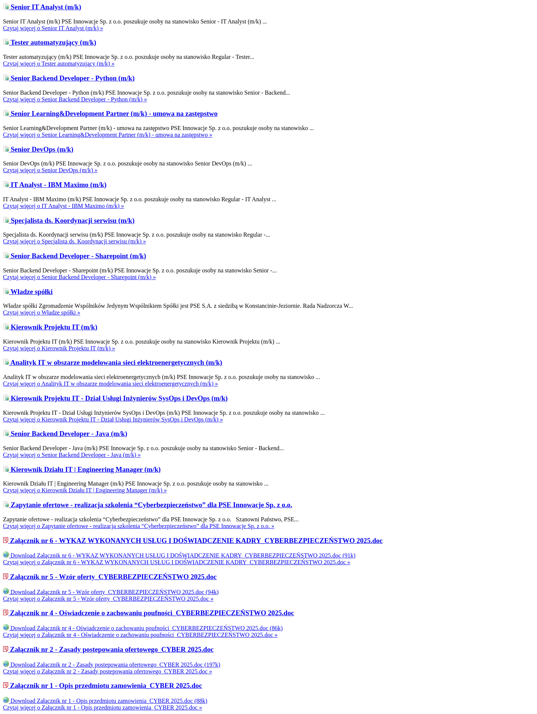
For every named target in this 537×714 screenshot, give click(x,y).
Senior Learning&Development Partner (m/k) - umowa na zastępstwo (110, 113)
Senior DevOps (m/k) (38, 149)
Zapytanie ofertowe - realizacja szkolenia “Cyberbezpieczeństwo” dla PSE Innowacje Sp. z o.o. (147, 505)
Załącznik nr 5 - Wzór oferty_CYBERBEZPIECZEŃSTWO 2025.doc (110, 577)
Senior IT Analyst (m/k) (42, 7)
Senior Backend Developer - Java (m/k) (65, 433)
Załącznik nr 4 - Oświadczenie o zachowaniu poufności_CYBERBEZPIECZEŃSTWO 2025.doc (148, 613)
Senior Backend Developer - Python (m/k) (69, 78)
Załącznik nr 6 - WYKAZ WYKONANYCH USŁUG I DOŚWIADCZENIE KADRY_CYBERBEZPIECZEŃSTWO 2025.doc (193, 540)
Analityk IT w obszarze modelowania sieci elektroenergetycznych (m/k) (112, 362)
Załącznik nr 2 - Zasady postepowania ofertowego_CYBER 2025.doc (108, 649)
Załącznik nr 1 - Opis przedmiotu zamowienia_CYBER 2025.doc (102, 685)
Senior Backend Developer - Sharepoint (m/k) (74, 256)
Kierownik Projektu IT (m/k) (50, 327)
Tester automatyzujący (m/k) (49, 42)
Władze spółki (28, 292)
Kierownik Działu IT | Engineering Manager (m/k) (82, 469)
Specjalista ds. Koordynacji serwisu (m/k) (69, 220)
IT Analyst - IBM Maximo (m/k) (55, 185)
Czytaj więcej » (53, 28)
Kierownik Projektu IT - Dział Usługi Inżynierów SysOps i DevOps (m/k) (115, 398)
